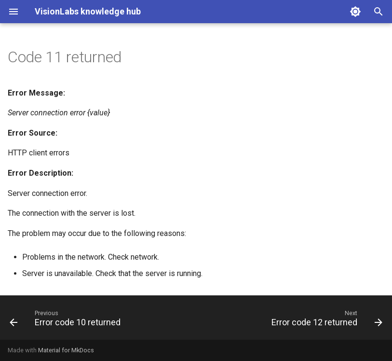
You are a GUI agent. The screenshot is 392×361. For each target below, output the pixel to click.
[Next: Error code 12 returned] (325, 320)
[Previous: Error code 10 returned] (67, 320)
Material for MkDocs (66, 350)
